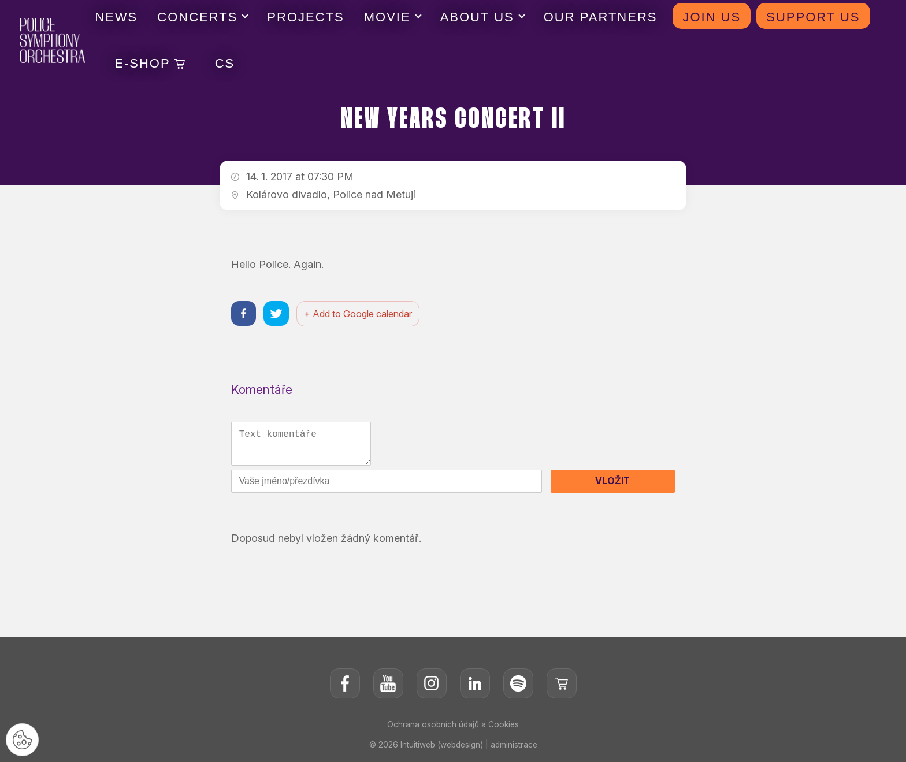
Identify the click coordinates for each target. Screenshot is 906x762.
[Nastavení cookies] (23, 739)
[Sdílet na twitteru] (278, 314)
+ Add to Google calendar (360, 314)
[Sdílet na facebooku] (244, 314)
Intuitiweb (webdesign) (441, 747)
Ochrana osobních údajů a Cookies (453, 727)
